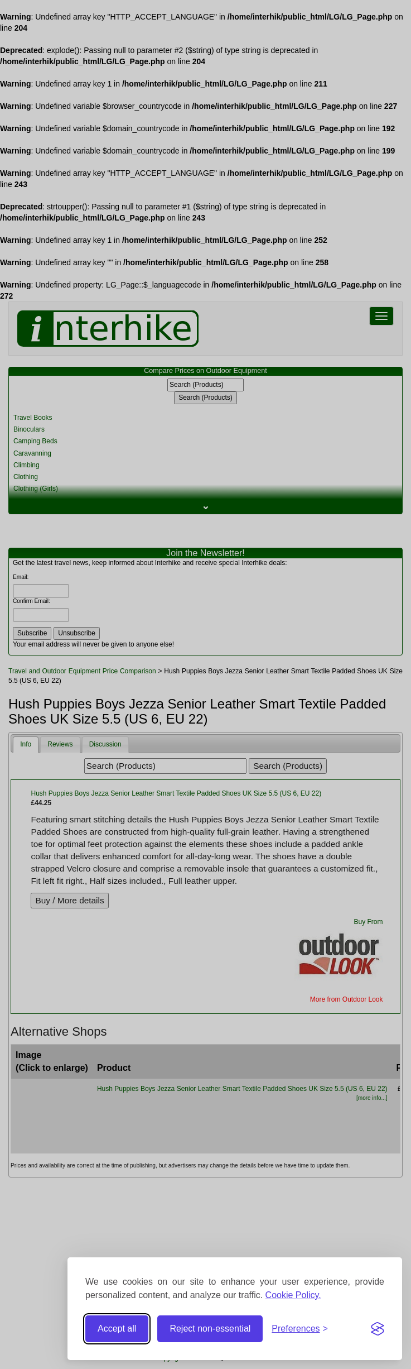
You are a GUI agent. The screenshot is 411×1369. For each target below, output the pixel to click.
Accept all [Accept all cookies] (117, 1328)
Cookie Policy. (293, 1295)
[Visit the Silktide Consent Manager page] (377, 1329)
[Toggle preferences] (300, 1329)
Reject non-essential (210, 1328)
